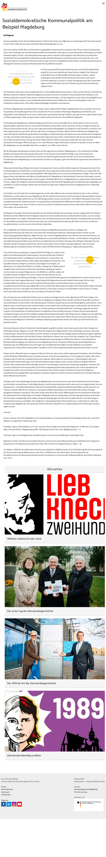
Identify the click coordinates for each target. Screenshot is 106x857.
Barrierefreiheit (7, 809)
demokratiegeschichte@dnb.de (86, 809)
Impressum (5, 812)
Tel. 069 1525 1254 (80, 812)
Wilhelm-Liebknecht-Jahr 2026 (24, 558)
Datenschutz (6, 814)
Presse (3, 806)
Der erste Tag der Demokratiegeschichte (30, 631)
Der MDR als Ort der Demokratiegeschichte (31, 703)
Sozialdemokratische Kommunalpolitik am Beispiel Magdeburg (47, 24)
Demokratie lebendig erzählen (24, 775)
